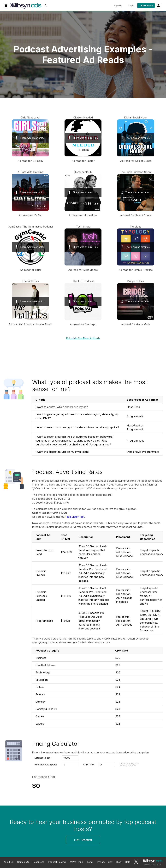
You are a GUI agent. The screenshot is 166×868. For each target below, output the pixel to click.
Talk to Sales (146, 5)
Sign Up (118, 5)
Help (127, 862)
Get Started (83, 840)
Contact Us (23, 862)
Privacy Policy (105, 862)
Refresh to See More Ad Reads (83, 338)
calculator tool (75, 516)
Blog (118, 862)
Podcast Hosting (57, 862)
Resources (38, 862)
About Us (8, 862)
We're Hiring (76, 862)
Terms (90, 862)
